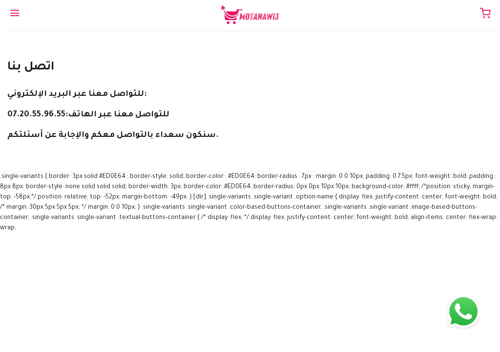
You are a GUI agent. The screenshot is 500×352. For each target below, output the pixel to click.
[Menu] (14, 14)
